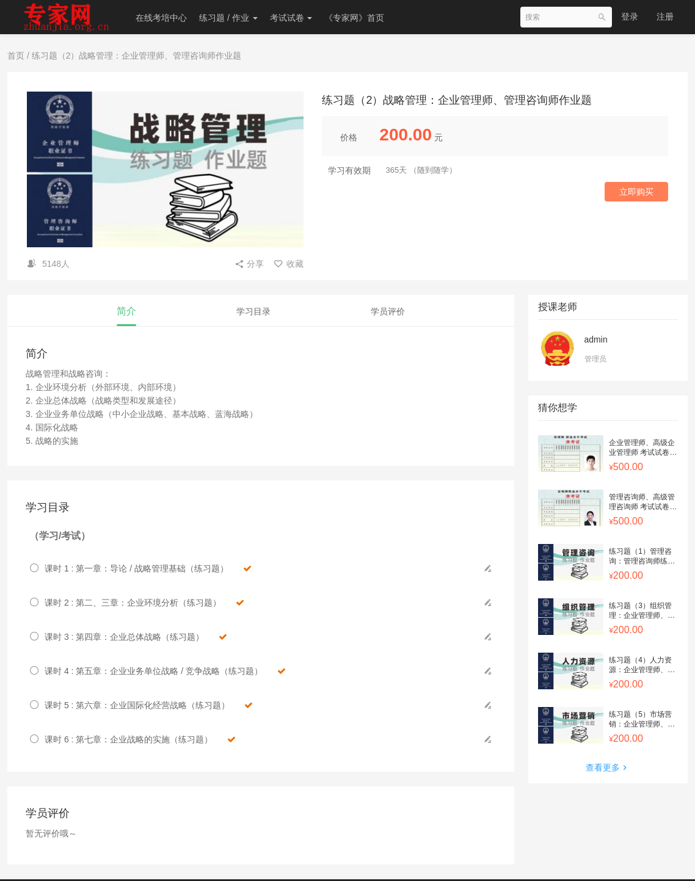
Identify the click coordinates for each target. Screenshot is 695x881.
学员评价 (388, 311)
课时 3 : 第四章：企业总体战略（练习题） (136, 637)
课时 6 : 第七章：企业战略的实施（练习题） (140, 739)
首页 (15, 55)
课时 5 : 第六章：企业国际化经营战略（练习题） (149, 705)
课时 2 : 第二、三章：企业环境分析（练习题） (144, 602)
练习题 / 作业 (228, 18)
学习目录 (253, 311)
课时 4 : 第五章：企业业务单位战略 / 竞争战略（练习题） (165, 671)
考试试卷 (291, 18)
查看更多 (608, 767)
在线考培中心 (161, 18)
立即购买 (636, 192)
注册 (665, 16)
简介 (126, 311)
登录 (629, 16)
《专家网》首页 (354, 18)
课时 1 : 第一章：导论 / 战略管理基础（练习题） (148, 568)
